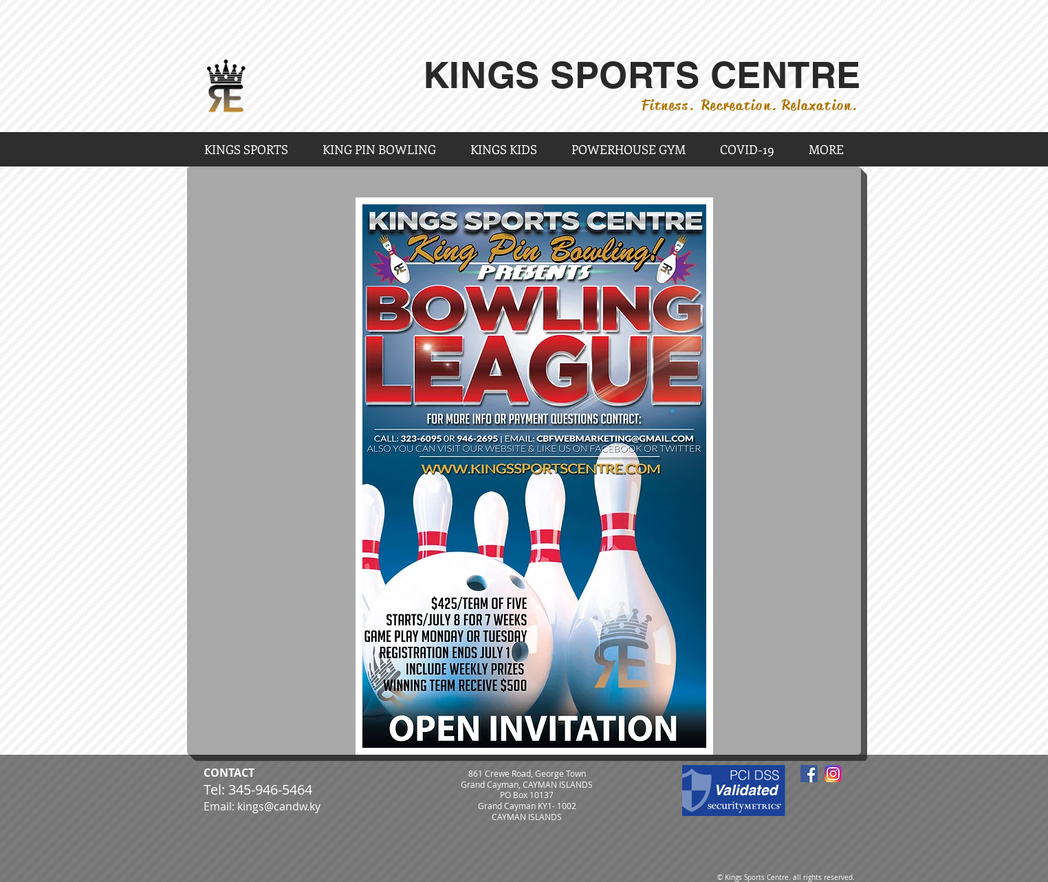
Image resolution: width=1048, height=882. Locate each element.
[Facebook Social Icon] (809, 773)
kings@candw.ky (278, 806)
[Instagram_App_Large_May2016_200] (833, 773)
